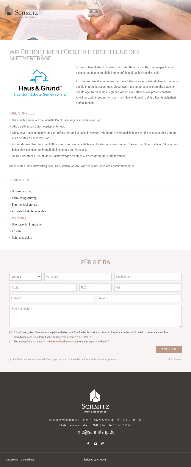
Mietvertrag (19, 218)
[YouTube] (95, 443)
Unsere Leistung (22, 191)
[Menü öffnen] (183, 11)
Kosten (16, 231)
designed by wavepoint (95, 459)
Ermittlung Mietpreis (24, 204)
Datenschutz (27, 459)
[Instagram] (103, 443)
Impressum (12, 459)
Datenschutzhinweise (62, 341)
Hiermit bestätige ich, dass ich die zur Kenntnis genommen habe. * (61, 341)
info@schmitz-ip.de (95, 432)
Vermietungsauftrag (24, 198)
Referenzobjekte (22, 237)
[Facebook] (88, 443)
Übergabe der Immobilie (27, 224)
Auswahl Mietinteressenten (29, 211)
